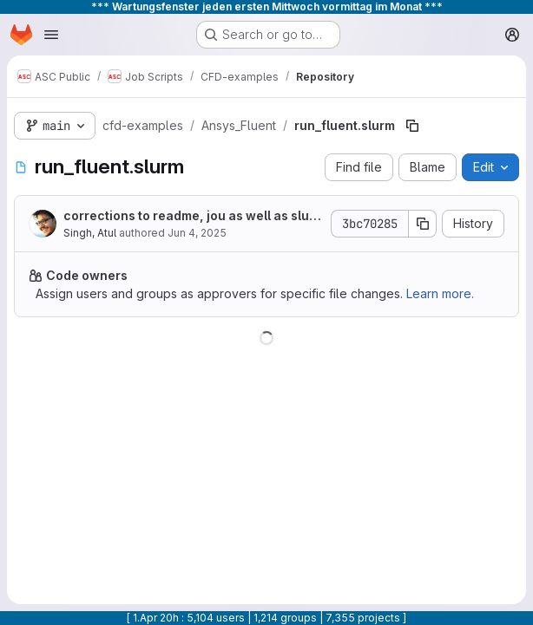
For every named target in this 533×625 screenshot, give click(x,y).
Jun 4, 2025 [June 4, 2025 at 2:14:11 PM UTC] (197, 232)
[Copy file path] (412, 126)
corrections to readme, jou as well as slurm (188, 216)
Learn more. (440, 293)
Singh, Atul (89, 232)
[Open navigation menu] (51, 35)
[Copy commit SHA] (423, 224)
